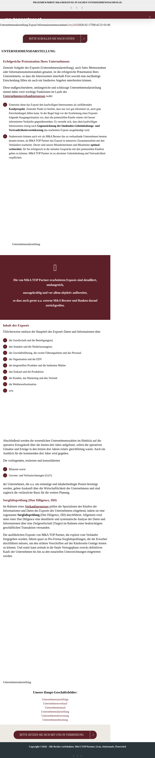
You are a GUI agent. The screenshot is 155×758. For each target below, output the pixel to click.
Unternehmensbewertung (55, 715)
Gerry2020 (72, 24)
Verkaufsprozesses (37, 506)
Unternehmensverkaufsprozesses (24, 96)
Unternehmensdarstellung (55, 711)
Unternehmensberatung (55, 719)
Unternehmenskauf (55, 707)
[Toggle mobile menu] (149, 17)
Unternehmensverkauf (55, 703)
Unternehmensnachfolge (55, 699)
